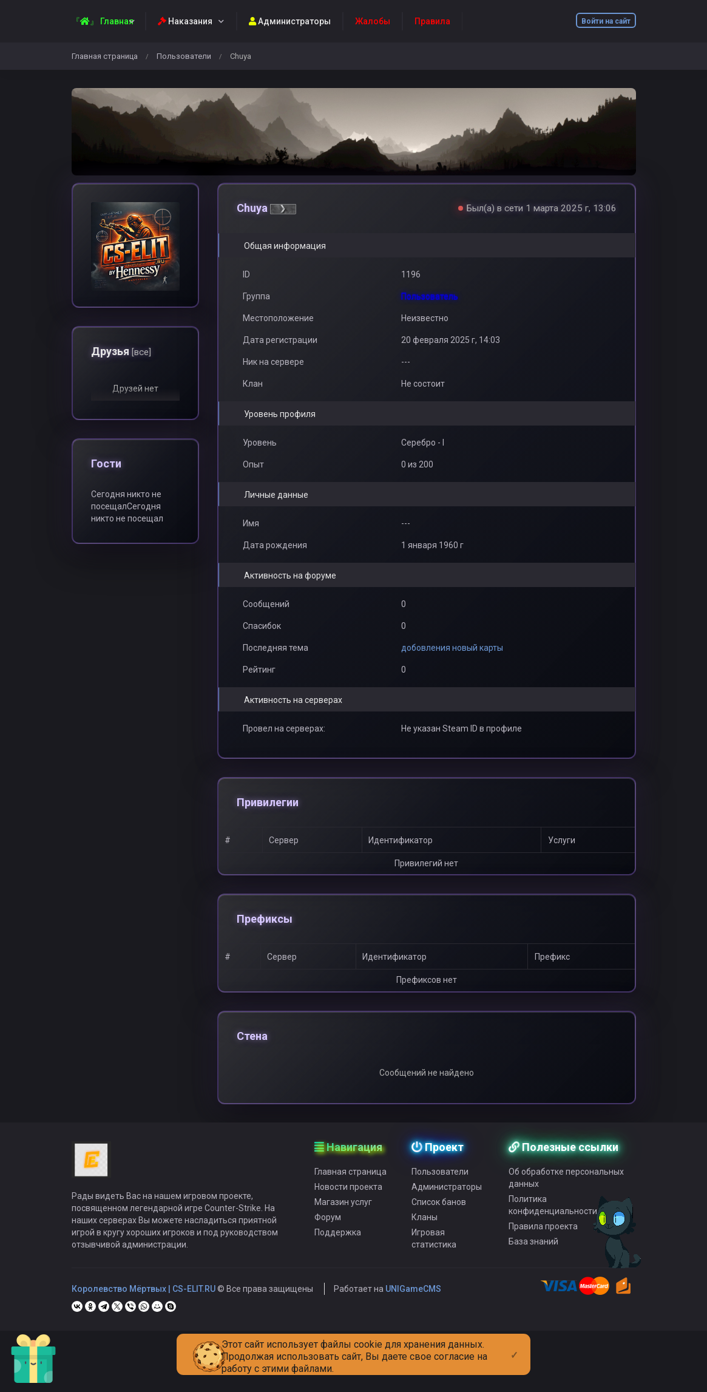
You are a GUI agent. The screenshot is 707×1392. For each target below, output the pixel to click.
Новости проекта (348, 1212)
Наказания (185, 21)
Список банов (438, 1227)
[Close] (514, 1345)
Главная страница (105, 56)
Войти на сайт (606, 21)
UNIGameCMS (413, 1314)
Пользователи (184, 56)
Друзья (121, 351)
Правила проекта (543, 1252)
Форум (327, 1243)
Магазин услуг (343, 1227)
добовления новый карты (452, 648)
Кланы (424, 1243)
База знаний (533, 1267)
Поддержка (337, 1258)
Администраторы (290, 21)
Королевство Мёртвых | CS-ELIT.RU (143, 1314)
